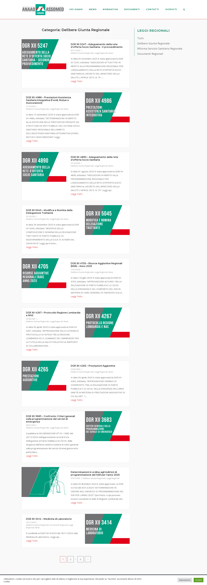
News (92, 9)
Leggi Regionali (101, 53)
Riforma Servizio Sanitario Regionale (159, 48)
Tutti (140, 38)
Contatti (152, 9)
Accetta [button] (198, 580)
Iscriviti (171, 9)
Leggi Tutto (76, 81)
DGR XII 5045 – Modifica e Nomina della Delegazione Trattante (49, 211)
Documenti (132, 9)
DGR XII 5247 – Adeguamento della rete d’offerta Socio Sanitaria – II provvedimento (97, 45)
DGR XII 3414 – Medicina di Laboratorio (49, 519)
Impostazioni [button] (184, 580)
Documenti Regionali (59, 525)
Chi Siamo (76, 9)
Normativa (110, 9)
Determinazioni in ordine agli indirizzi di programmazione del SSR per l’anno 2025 (95, 473)
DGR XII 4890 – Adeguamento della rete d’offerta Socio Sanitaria (94, 158)
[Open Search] (184, 9)
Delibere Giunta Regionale (82, 53)
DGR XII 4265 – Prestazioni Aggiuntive (93, 365)
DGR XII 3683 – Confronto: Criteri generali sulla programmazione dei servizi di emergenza (50, 419)
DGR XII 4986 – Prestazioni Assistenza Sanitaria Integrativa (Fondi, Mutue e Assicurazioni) (48, 100)
